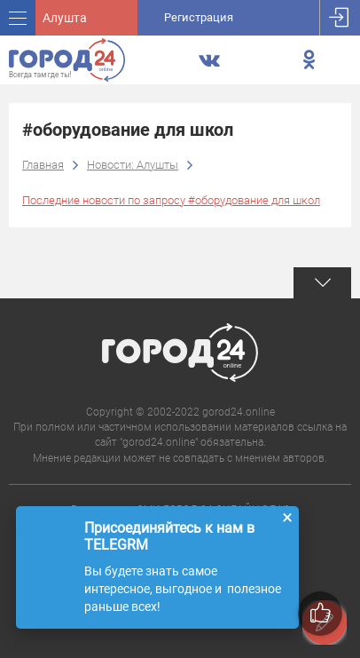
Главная (43, 164)
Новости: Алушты (132, 164)
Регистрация (198, 17)
